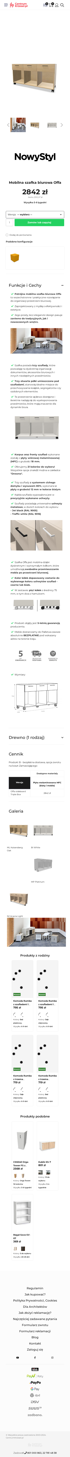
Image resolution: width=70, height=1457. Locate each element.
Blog (35, 1337)
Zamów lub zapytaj (39, 222)
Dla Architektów (35, 1306)
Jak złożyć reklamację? (35, 1313)
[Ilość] (9, 222)
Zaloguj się (35, 1349)
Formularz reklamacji (35, 1331)
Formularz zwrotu (35, 1325)
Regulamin (35, 1288)
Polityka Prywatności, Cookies (35, 1300)
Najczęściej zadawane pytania (35, 1319)
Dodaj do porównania (19, 235)
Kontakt (35, 1343)
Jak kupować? (35, 1294)
